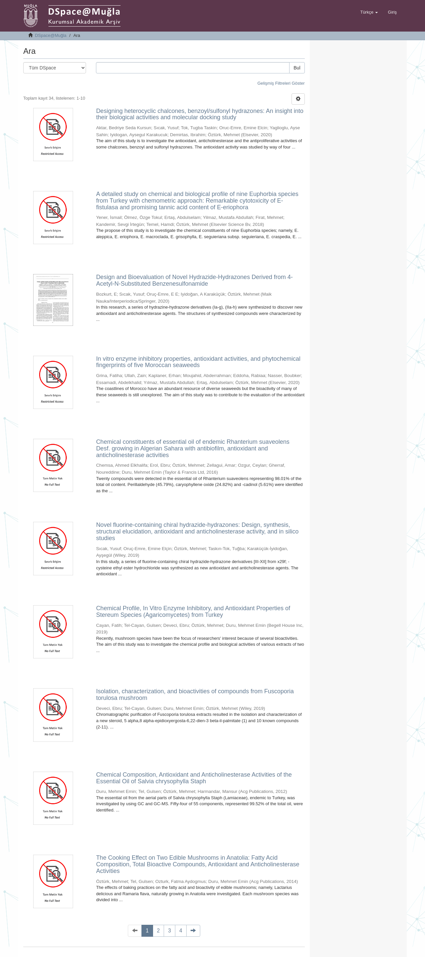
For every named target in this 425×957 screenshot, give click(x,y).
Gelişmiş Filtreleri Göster (280, 83)
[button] (369, 12)
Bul (297, 67)
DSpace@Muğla (50, 35)
